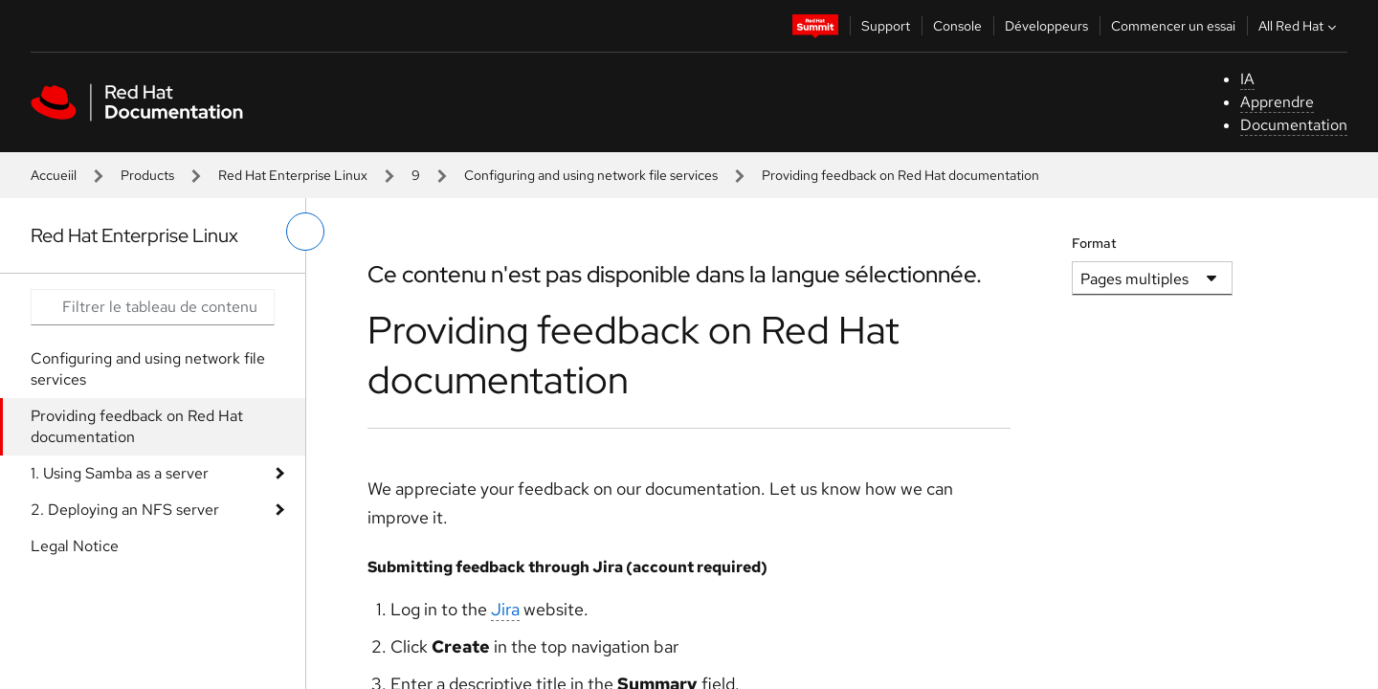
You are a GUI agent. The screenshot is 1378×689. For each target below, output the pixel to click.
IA (1247, 79)
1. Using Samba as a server (120, 473)
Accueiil (54, 175)
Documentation (1293, 125)
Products (147, 175)
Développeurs (1046, 25)
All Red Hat (1299, 25)
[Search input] (153, 307)
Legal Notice (75, 546)
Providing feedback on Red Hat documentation (137, 426)
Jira (505, 609)
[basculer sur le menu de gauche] (305, 231)
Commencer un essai (1173, 25)
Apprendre (1277, 102)
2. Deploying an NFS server (125, 510)
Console (957, 25)
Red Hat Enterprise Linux (292, 175)
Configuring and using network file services (591, 175)
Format (1094, 243)
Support (885, 25)
